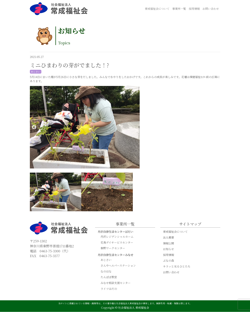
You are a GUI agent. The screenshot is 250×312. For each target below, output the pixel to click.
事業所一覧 (179, 9)
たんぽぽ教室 (109, 277)
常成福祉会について (157, 9)
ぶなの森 (168, 261)
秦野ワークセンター (113, 248)
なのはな (106, 271)
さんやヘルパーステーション (118, 266)
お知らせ (168, 249)
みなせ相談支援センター (116, 283)
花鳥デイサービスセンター (117, 243)
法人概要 (168, 238)
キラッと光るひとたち (176, 267)
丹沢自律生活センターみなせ (115, 255)
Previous (34, 127)
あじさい (106, 260)
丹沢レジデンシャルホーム (117, 237)
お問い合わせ (210, 9)
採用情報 (194, 9)
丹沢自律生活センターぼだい (115, 232)
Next (216, 127)
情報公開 (168, 243)
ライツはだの (109, 289)
